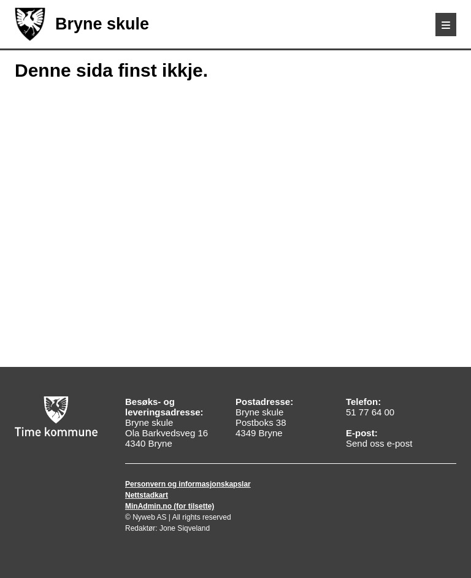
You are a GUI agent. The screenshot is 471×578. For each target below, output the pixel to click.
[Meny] (445, 24)
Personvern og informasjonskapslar (188, 484)
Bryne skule (82, 24)
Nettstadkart (146, 495)
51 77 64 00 (370, 412)
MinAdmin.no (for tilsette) (169, 506)
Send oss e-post (379, 443)
